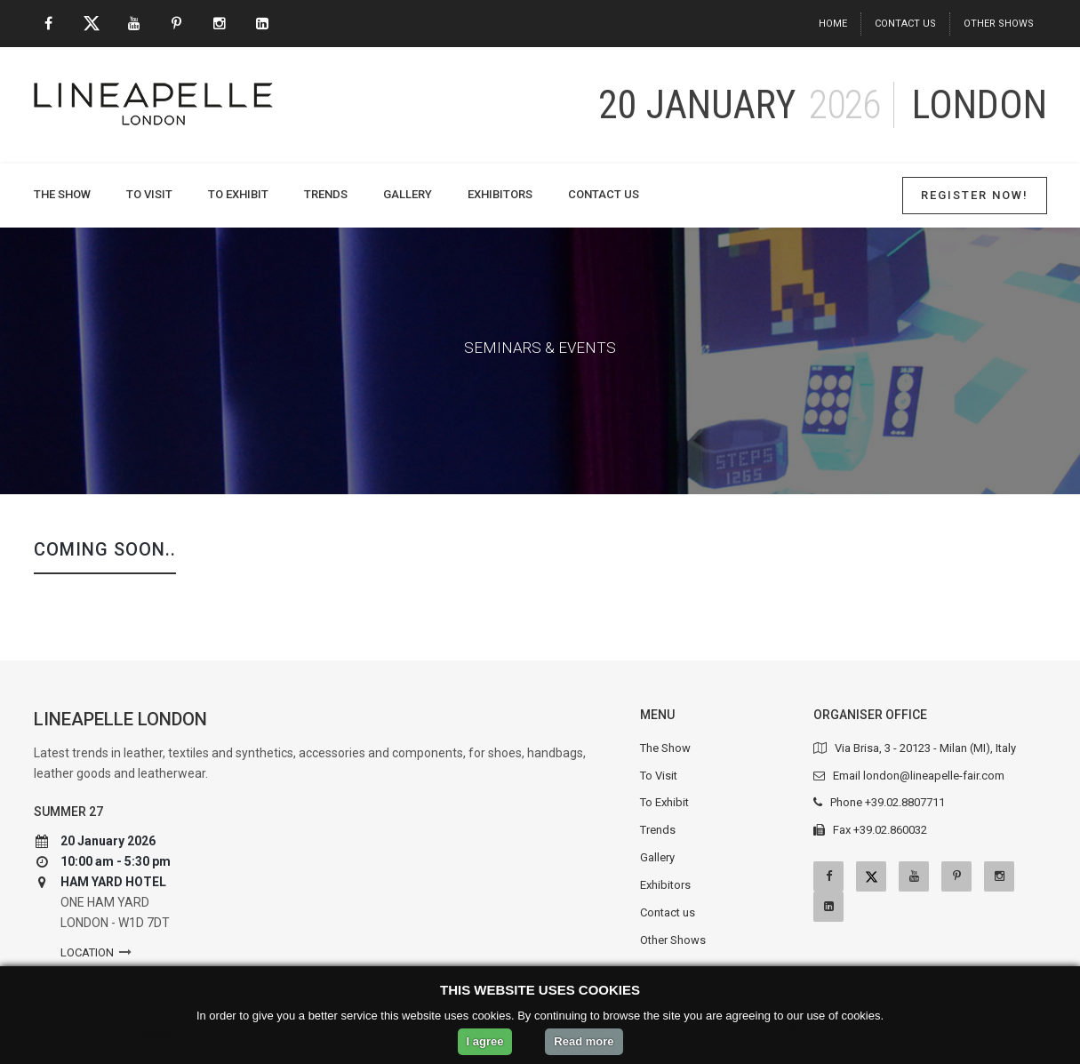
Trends (326, 194)
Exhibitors (500, 194)
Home (833, 23)
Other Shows (999, 23)
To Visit (149, 194)
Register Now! (974, 195)
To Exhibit (238, 194)
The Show (62, 194)
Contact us (905, 23)
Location (87, 952)
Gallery (407, 194)
